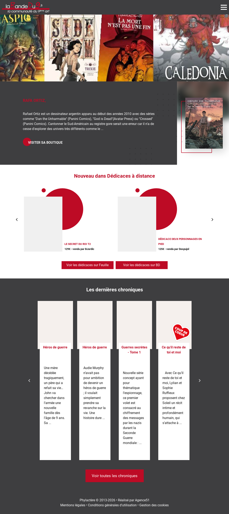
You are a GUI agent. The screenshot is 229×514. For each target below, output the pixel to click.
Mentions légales (72, 505)
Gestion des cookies (154, 505)
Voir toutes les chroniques (114, 475)
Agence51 (142, 500)
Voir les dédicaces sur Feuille (87, 265)
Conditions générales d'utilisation (112, 505)
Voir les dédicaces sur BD (141, 265)
